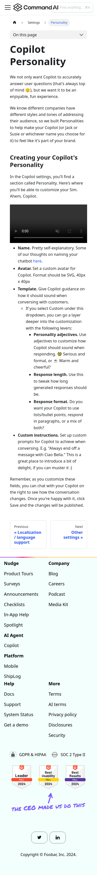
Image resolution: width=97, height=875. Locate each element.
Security (56, 735)
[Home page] (14, 22)
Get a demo (16, 725)
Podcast (56, 594)
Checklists (14, 604)
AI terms (57, 704)
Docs (9, 694)
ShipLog (12, 676)
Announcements (21, 594)
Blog (53, 574)
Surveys (12, 584)
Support (12, 704)
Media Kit (58, 604)
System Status (18, 714)
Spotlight (13, 625)
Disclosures (60, 725)
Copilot (11, 645)
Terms (54, 694)
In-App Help (16, 614)
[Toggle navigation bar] (7, 7)
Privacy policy (62, 714)
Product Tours (18, 574)
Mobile (11, 666)
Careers (56, 584)
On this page (25, 34)
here (37, 261)
